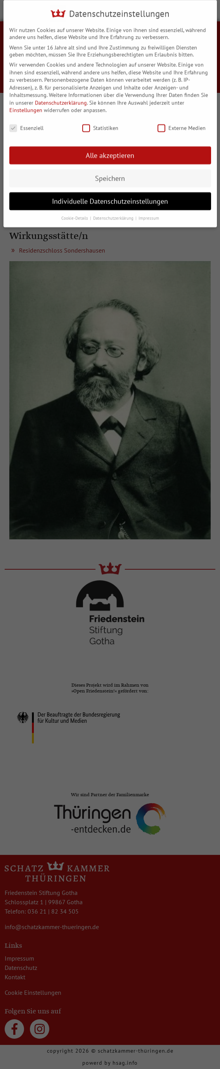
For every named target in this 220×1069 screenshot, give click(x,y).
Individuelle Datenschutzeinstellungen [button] (110, 196)
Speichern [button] (110, 173)
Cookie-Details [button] (75, 213)
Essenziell (26, 123)
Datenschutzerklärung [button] (114, 213)
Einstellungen (25, 105)
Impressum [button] (149, 213)
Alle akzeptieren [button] (110, 150)
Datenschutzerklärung (61, 97)
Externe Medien (182, 123)
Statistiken (100, 123)
